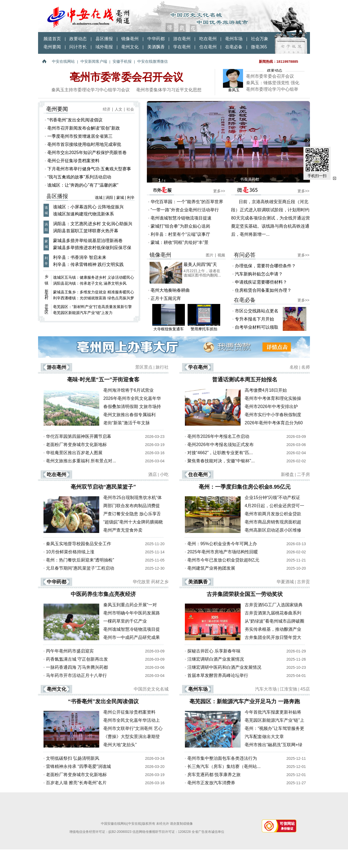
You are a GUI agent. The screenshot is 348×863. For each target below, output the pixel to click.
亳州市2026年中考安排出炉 (271, 406)
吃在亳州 (208, 38)
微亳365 (259, 47)
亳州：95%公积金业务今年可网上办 (222, 543)
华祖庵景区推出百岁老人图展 (74, 452)
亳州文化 (130, 47)
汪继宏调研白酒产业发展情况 (215, 659)
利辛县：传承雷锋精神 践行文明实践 (88, 264)
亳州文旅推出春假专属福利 (129, 414)
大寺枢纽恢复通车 (168, 317)
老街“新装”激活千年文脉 (126, 422)
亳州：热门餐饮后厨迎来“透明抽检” (80, 560)
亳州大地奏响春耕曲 (170, 290)
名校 (294, 367)
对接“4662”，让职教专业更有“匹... (220, 452)
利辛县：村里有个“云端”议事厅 (180, 234)
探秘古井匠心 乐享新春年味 (214, 651)
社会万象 (259, 38)
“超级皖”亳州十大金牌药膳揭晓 (133, 522)
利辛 (131, 197)
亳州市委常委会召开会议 (126, 77)
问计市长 (78, 47)
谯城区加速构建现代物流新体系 (83, 214)
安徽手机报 (122, 61)
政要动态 (78, 38)
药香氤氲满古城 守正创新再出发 (77, 659)
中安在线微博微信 (152, 61)
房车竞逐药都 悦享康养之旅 (214, 774)
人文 (118, 109)
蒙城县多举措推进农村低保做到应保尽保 (92, 247)
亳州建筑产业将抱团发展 (211, 568)
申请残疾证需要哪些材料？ (261, 282)
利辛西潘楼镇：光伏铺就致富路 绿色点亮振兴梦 (93, 298)
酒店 (152, 474)
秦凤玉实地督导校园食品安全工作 (78, 543)
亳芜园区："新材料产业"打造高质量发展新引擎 (92, 307)
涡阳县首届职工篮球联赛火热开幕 (85, 230)
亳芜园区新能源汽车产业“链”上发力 (83, 312)
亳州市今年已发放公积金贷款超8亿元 (223, 560)
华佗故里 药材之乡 (151, 581)
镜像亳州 (130, 38)
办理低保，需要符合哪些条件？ (265, 265)
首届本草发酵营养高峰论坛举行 (217, 675)
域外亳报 (104, 47)
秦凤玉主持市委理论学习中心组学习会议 (90, 89)
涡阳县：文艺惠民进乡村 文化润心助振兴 (92, 223)
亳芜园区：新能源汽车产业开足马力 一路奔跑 (244, 701)
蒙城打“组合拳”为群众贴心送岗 (180, 226)
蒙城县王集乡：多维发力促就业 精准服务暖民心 (93, 292)
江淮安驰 (288, 689)
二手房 (303, 474)
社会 (130, 109)
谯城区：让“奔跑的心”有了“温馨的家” (82, 185)
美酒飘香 (156, 47)
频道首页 (52, 38)
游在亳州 (182, 38)
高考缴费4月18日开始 (266, 390)
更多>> (219, 191)
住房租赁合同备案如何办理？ (263, 290)
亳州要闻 (52, 47)
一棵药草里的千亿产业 (125, 621)
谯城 (98, 197)
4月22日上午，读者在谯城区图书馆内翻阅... (202, 273)
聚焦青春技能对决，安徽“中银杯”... (221, 461)
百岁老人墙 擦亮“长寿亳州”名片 (76, 782)
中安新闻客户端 (93, 61)
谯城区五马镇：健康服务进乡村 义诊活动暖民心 (93, 277)
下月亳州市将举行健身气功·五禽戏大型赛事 (89, 169)
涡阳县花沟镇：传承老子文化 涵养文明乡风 (89, 283)
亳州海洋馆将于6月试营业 (128, 390)
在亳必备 (234, 47)
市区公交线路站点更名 (256, 311)
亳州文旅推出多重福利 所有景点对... (81, 461)
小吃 (164, 474)
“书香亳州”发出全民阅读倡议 (74, 120)
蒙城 (120, 197)
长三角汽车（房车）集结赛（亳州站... (223, 766)
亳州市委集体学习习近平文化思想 (168, 89)
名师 (305, 367)
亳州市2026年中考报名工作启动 (218, 436)
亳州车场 (234, 38)
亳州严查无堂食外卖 (122, 530)
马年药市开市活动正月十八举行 (76, 675)
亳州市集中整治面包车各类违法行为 (222, 758)
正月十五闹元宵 (166, 298)
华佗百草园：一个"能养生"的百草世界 (187, 201)
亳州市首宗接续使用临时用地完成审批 (84, 144)
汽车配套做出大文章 (264, 736)
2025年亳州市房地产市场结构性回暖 (222, 552)
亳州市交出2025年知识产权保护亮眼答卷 (87, 152)
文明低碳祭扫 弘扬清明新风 (72, 758)
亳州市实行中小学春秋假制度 (273, 414)
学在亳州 (182, 47)
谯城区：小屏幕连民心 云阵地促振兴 (88, 207)
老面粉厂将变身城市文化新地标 (76, 444)
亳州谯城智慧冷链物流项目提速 (181, 218)
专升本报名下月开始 (254, 319)
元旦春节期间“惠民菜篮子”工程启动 (80, 568)
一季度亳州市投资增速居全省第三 (80, 136)
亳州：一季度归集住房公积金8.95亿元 (245, 487)
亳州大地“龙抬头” (120, 744)
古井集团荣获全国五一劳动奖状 (245, 594)
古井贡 (303, 581)
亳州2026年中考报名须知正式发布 (220, 444)
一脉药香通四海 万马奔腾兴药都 (77, 667)
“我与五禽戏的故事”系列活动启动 (79, 177)
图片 (209, 255)
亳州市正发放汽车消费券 (211, 782)
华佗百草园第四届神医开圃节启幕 (78, 436)
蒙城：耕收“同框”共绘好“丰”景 (180, 242)
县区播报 (104, 38)
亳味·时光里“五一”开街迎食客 (103, 379)
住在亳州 (208, 47)
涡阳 (109, 197)
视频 (221, 255)
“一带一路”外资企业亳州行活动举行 (185, 210)
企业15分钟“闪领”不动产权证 (272, 497)
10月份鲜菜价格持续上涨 (70, 552)
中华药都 (156, 38)
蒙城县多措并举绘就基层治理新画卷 (88, 240)
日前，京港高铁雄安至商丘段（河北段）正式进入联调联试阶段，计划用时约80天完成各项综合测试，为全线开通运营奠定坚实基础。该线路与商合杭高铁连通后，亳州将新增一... (270, 218)
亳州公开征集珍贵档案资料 (73, 160)
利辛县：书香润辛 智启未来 (79, 257)
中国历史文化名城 (151, 689)
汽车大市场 (266, 689)
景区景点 (144, 367)
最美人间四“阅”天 (200, 264)
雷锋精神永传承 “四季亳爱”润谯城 (78, 766)
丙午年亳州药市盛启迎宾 (70, 651)
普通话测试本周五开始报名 (244, 379)
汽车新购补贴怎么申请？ (259, 274)
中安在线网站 (63, 61)
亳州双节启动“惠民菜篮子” (103, 487)
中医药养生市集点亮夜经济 (103, 594)
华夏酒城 (285, 581)
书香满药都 (249, 179)
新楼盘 (287, 474)
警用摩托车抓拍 (204, 317)
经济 (106, 109)
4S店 (305, 689)
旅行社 (162, 367)
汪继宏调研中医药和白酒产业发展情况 (224, 667)
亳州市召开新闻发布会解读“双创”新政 (83, 128)
